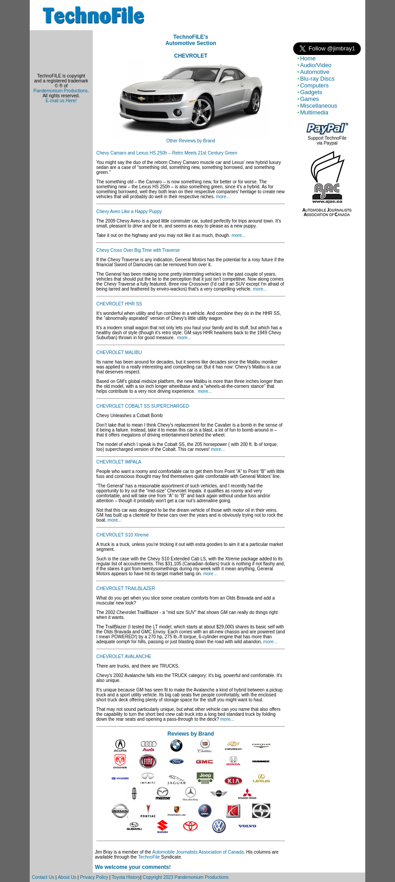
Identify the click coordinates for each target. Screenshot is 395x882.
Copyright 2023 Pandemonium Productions (186, 877)
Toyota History (126, 877)
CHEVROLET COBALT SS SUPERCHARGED (142, 406)
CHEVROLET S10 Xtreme (122, 534)
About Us (67, 877)
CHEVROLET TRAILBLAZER (125, 588)
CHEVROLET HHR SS (119, 303)
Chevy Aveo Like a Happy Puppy (129, 211)
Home (308, 58)
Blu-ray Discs (317, 78)
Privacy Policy (94, 877)
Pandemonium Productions (60, 90)
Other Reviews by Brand (190, 140)
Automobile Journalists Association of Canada (198, 852)
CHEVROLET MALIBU (119, 352)
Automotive (314, 71)
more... (223, 196)
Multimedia (314, 112)
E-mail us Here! (61, 100)
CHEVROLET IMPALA (118, 461)
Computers (314, 85)
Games (309, 98)
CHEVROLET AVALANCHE (123, 656)
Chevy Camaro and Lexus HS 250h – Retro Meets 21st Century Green (166, 152)
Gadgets (311, 92)
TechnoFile (148, 857)
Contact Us (43, 877)
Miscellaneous (318, 105)
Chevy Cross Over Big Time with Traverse (138, 250)
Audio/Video (315, 65)
